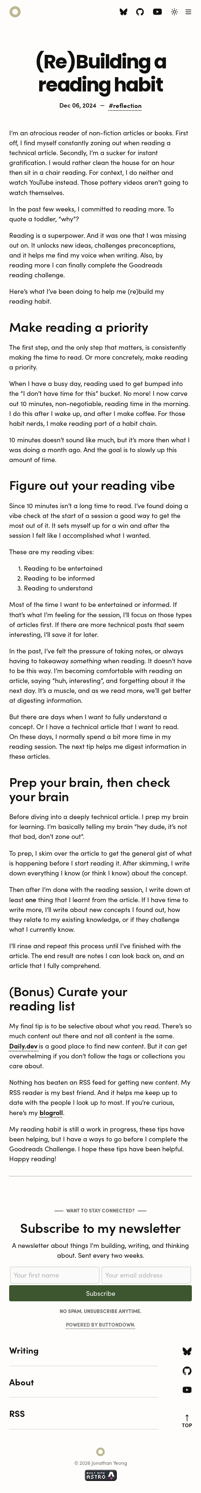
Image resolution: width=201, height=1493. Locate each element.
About (21, 1382)
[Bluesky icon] (123, 12)
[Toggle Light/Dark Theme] (174, 12)
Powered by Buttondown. (100, 1324)
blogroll (51, 1112)
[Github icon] (140, 12)
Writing (24, 1350)
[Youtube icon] (157, 13)
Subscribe (100, 1293)
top (187, 1421)
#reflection (125, 105)
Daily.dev (24, 1045)
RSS (17, 1413)
